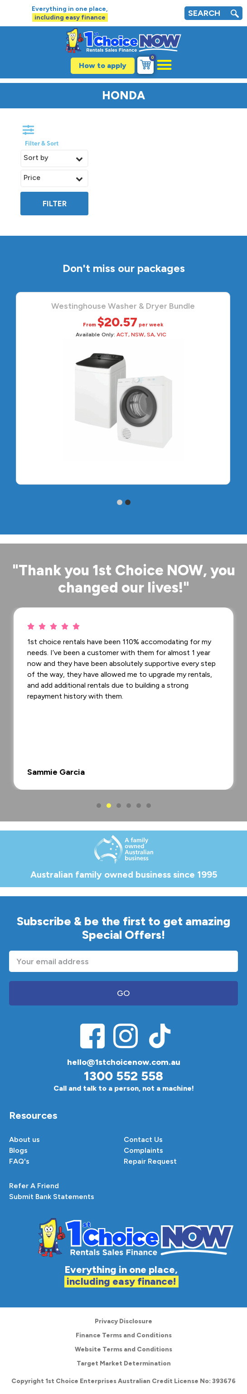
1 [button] (99, 805)
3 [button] (118, 805)
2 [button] (109, 805)
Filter (55, 203)
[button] (159, 65)
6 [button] (148, 805)
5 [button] (138, 805)
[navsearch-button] (235, 15)
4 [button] (128, 805)
